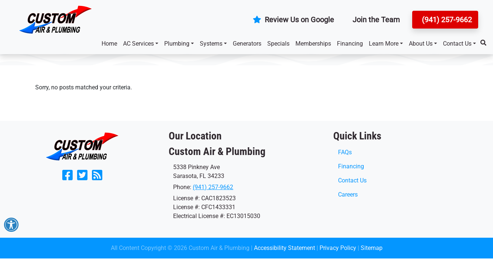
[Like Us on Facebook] (67, 177)
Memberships (313, 43)
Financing (350, 43)
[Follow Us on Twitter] (82, 177)
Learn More (383, 43)
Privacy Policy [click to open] (338, 247)
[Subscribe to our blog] (97, 177)
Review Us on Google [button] (293, 19)
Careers (348, 194)
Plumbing (176, 43)
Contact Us (457, 43)
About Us (421, 43)
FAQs (345, 152)
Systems (211, 43)
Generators (247, 43)
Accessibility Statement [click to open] (284, 247)
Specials (278, 43)
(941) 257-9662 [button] (446, 19)
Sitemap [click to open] (372, 247)
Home (109, 43)
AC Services (138, 43)
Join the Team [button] (376, 19)
